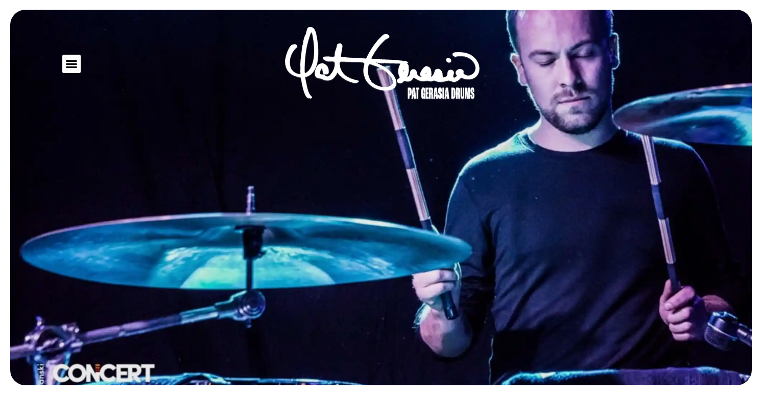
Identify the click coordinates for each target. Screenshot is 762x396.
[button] (71, 64)
